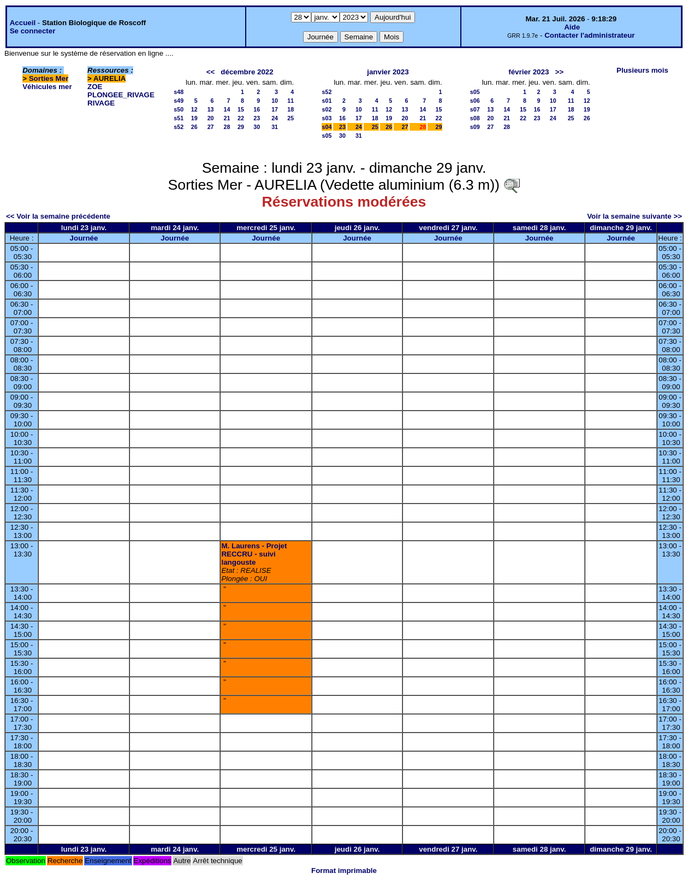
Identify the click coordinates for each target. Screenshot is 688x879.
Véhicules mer (47, 87)
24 (274, 118)
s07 (475, 109)
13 (210, 109)
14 (227, 109)
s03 (327, 118)
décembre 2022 (247, 72)
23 (256, 118)
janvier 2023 (387, 72)
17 (274, 109)
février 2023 (528, 72)
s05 (327, 135)
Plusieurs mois (642, 70)
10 (274, 100)
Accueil (22, 23)
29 (241, 127)
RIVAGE (101, 103)
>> (559, 72)
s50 (178, 109)
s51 (178, 118)
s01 (327, 100)
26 (194, 127)
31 (274, 127)
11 (290, 100)
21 (227, 118)
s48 (178, 92)
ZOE (94, 87)
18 (290, 109)
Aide (572, 27)
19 (194, 118)
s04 (327, 127)
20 (210, 118)
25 (290, 118)
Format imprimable (344, 870)
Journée (84, 238)
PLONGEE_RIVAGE (121, 95)
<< (210, 72)
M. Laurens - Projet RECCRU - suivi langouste (254, 554)
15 (241, 109)
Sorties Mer (49, 78)
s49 (178, 100)
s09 (475, 127)
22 (241, 118)
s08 (475, 118)
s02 (327, 109)
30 (256, 127)
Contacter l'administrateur (589, 35)
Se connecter (33, 31)
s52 (178, 127)
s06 (475, 100)
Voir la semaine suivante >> (634, 216)
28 (227, 127)
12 (194, 109)
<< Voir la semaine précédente (58, 216)
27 (210, 127)
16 (256, 109)
